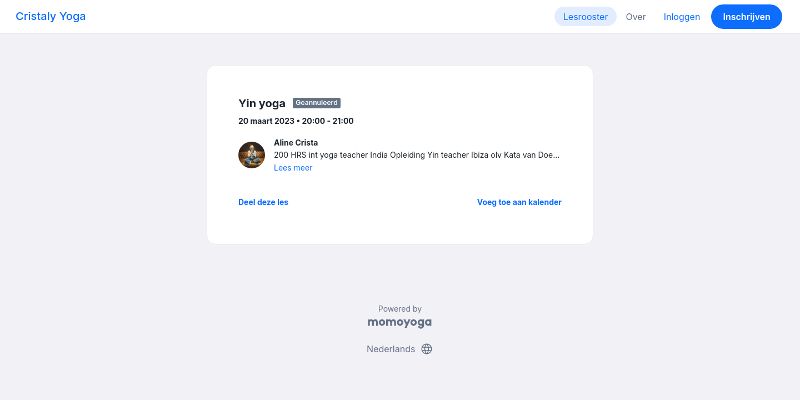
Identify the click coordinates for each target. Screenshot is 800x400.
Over (636, 16)
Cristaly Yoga (51, 16)
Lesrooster (585, 16)
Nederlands (400, 349)
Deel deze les (263, 202)
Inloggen (682, 16)
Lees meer (293, 167)
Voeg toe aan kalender (519, 202)
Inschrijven (747, 16)
